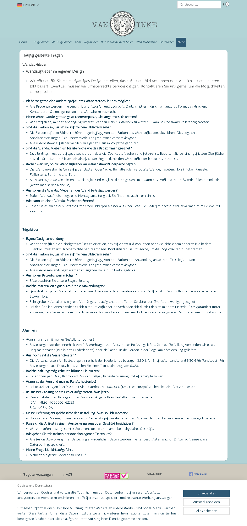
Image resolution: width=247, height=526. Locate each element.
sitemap (109, 519)
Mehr (180, 42)
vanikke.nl (198, 474)
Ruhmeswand (31, 500)
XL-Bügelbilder (62, 42)
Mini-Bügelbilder (86, 42)
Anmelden (157, 499)
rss (116, 519)
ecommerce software (129, 519)
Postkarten (166, 42)
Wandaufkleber (145, 42)
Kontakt (29, 488)
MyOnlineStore (160, 519)
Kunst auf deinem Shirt (116, 42)
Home (23, 42)
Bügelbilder (41, 42)
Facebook (31, 494)
